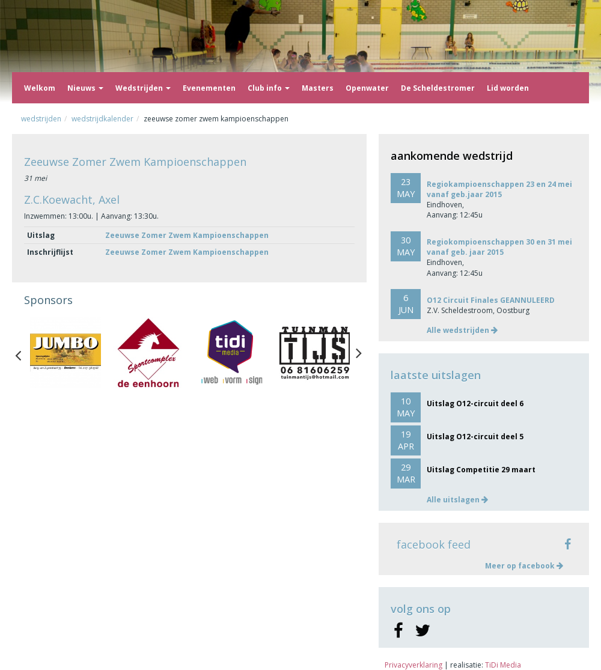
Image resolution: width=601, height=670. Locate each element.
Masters (318, 88)
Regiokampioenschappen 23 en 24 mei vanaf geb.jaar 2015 (499, 189)
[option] (65, 352)
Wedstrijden (143, 88)
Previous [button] (24, 353)
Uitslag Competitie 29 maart (481, 469)
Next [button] (359, 353)
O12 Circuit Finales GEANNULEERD (491, 300)
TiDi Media (503, 665)
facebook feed (434, 544)
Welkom (39, 88)
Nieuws (85, 88)
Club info (269, 88)
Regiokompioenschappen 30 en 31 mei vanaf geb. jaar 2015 (499, 247)
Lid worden (508, 88)
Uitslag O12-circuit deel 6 (475, 403)
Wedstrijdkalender (102, 119)
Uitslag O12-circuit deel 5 (475, 436)
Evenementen (209, 88)
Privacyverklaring (413, 665)
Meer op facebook (524, 566)
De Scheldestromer (438, 88)
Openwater (367, 88)
